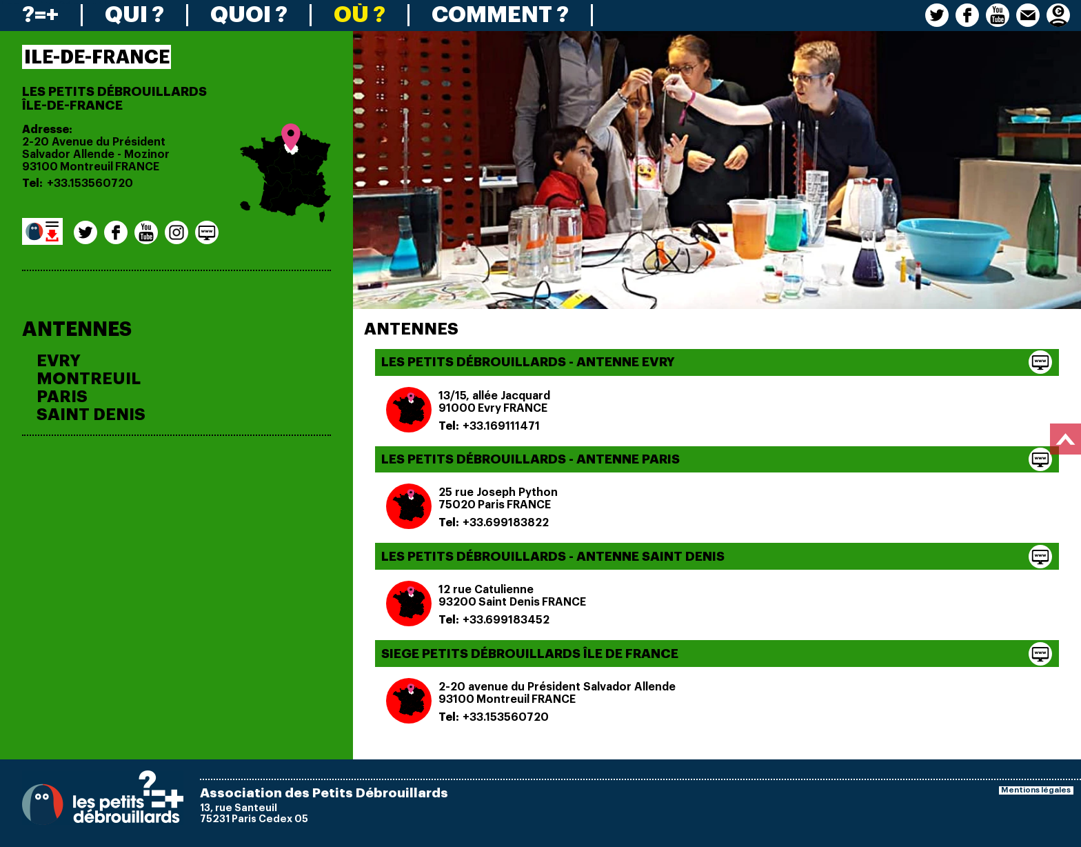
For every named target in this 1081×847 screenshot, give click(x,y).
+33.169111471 (501, 426)
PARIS (62, 396)
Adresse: (47, 129)
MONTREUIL (89, 378)
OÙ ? (359, 15)
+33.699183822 (506, 522)
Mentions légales (1036, 790)
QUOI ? (248, 15)
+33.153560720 (90, 183)
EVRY (59, 360)
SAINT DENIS (91, 414)
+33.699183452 (506, 620)
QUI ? (134, 15)
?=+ (40, 15)
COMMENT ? (500, 15)
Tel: (32, 183)
